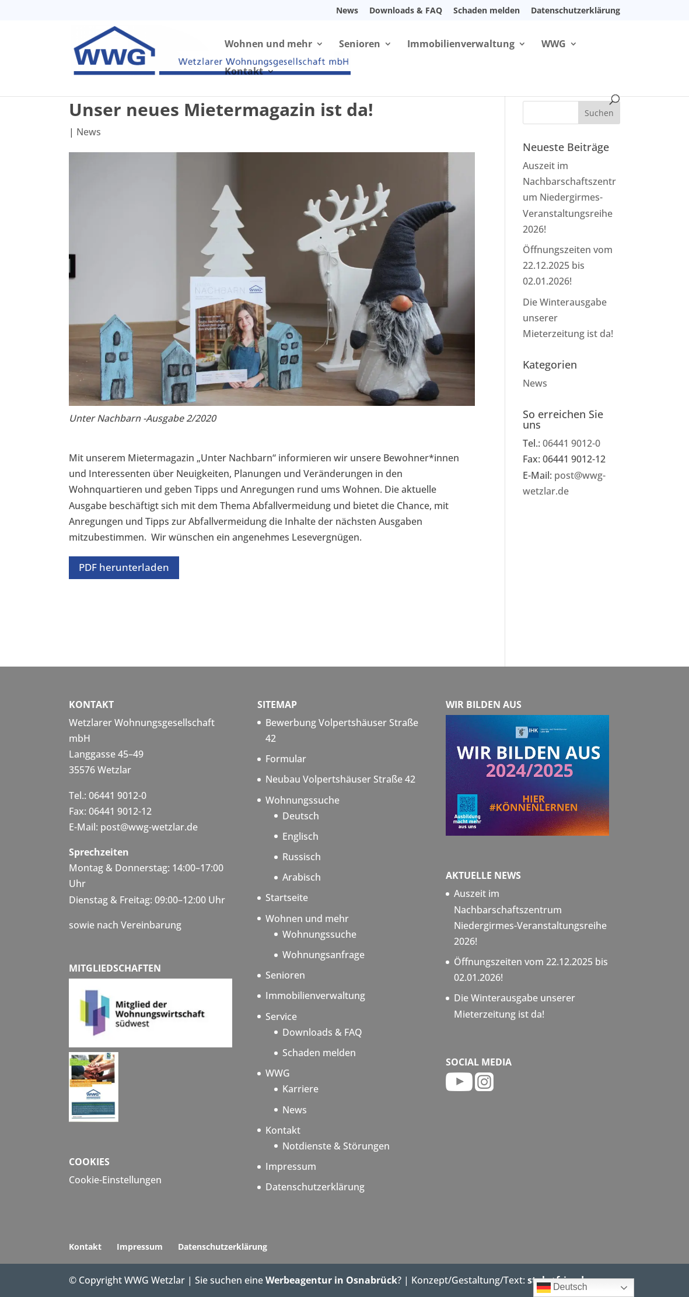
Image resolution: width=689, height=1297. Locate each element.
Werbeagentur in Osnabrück (331, 1280)
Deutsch (300, 815)
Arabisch (301, 877)
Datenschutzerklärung (575, 11)
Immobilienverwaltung (461, 45)
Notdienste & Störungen (336, 1146)
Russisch (301, 856)
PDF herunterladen (124, 567)
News (347, 11)
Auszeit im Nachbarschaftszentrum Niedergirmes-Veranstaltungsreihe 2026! (569, 197)
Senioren (359, 45)
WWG (553, 45)
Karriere (300, 1088)
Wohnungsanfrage (323, 954)
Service (281, 1016)
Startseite (286, 897)
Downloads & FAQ (405, 11)
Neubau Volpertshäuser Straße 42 (340, 779)
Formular (285, 758)
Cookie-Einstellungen (115, 1179)
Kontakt (244, 72)
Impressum (290, 1166)
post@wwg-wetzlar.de (149, 827)
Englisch (300, 836)
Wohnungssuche (302, 800)
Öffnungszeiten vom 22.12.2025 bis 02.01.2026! (568, 265)
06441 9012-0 (571, 443)
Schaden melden (486, 11)
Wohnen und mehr (268, 45)
